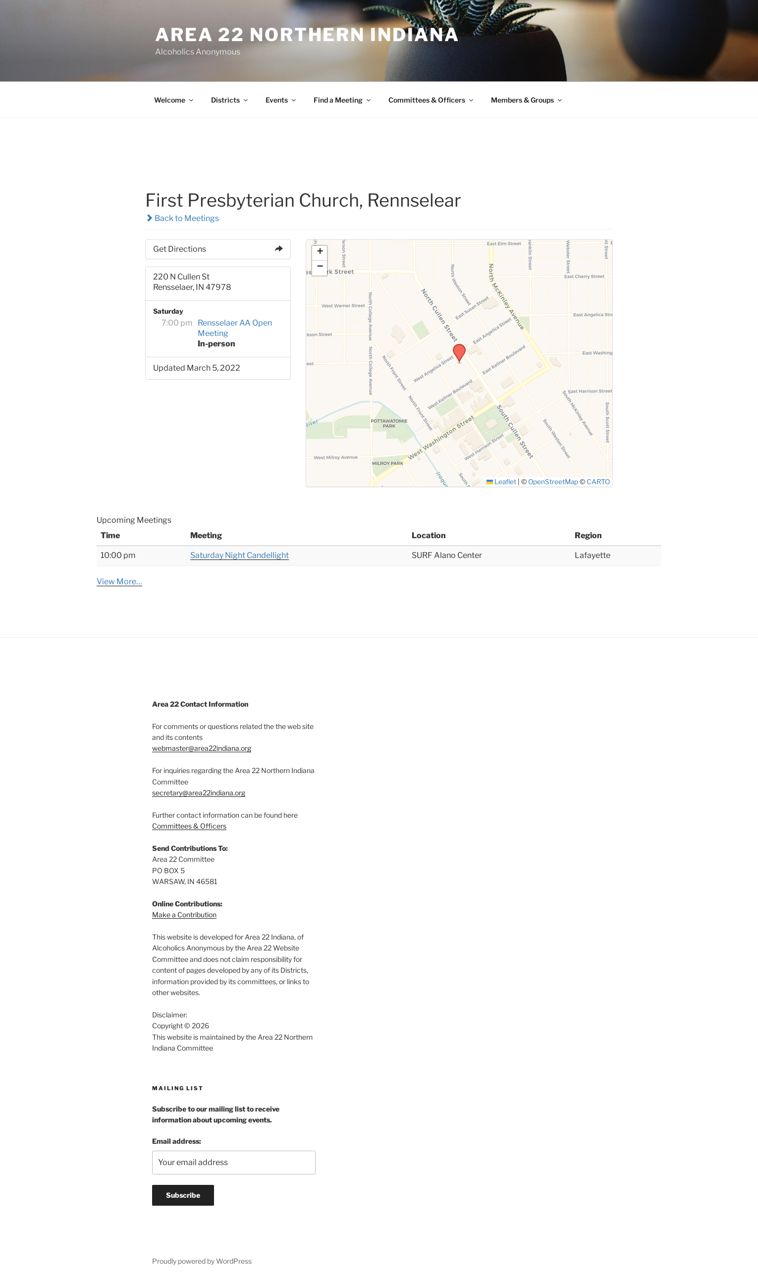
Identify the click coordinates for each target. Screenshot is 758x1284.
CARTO (598, 482)
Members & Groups (527, 100)
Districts (230, 100)
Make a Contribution (184, 914)
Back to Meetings (182, 218)
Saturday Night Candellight (239, 555)
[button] (456, 347)
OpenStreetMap (553, 482)
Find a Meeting (343, 100)
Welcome (174, 100)
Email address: (176, 1141)
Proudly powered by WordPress (202, 1261)
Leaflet (502, 482)
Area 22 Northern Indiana (307, 35)
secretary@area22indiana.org (198, 792)
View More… (119, 581)
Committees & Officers (431, 100)
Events (281, 100)
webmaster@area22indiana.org (201, 748)
